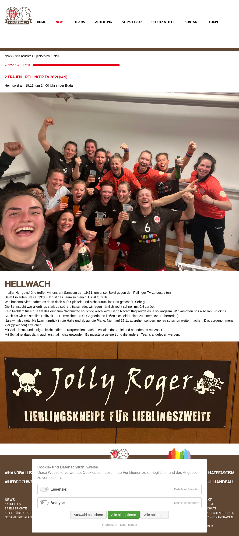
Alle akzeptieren (123, 515)
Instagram (212, 44)
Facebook (221, 44)
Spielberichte (23, 56)
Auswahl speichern (88, 515)
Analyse (57, 503)
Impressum (109, 524)
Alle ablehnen (154, 515)
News (8, 56)
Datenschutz (128, 524)
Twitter (230, 44)
